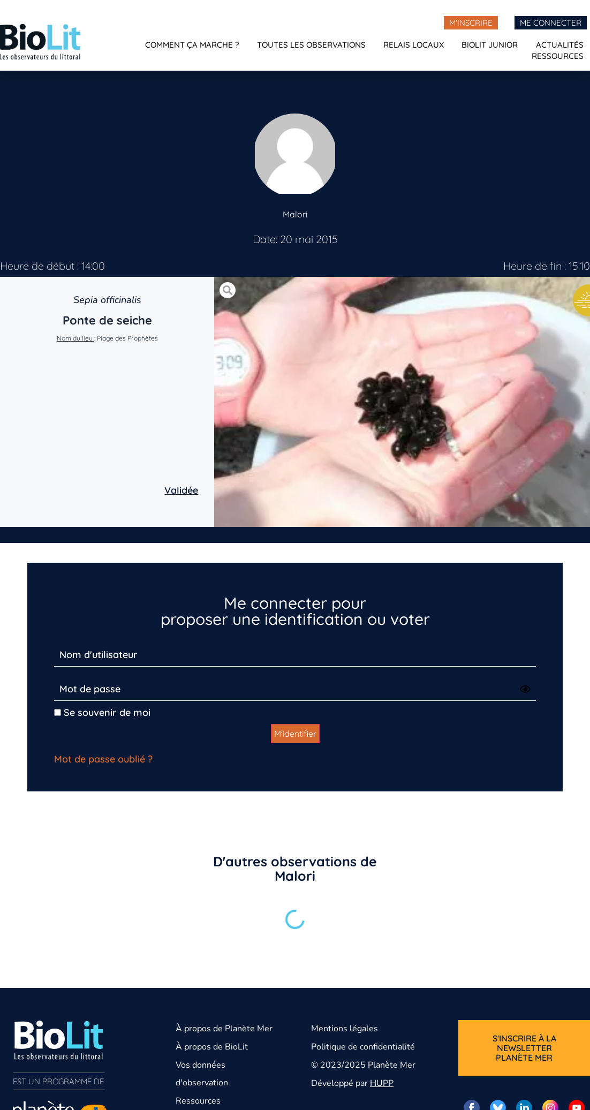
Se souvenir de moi (102, 712)
